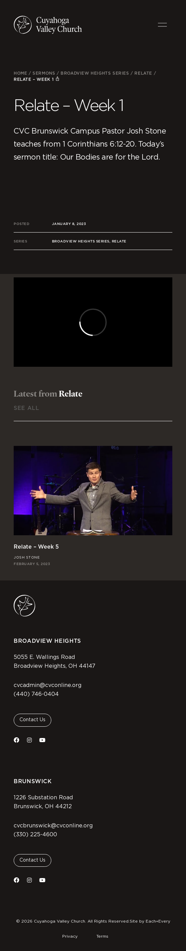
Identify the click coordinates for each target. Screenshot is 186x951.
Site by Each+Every (150, 921)
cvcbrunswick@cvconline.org (53, 825)
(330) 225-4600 (35, 834)
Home (20, 73)
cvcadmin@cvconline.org (47, 685)
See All (26, 408)
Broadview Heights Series (95, 73)
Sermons (43, 73)
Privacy (70, 936)
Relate (143, 73)
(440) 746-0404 (36, 694)
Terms (102, 936)
